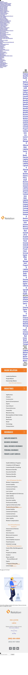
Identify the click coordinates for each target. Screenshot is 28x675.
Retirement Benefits (4, 6)
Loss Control (2, 15)
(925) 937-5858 (14, 642)
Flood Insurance (3, 35)
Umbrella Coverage (4, 28)
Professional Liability (4, 19)
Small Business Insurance (5, 22)
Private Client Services (4, 37)
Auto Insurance (3, 31)
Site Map (14, 633)
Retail (1, 58)
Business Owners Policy (4, 21)
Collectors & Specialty (4, 44)
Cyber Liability (3, 17)
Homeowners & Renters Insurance (6, 30)
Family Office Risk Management (6, 38)
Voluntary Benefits (3, 9)
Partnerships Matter (4, 65)
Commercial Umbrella (12, 516)
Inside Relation (3, 62)
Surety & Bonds (3, 17)
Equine (1, 43)
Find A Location (3, 66)
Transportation (3, 60)
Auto (1, 39)
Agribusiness (2, 47)
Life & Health (2, 45)
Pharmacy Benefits (3, 8)
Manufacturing (3, 54)
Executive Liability (3, 18)
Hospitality (2, 53)
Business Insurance (3, 10)
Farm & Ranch (3, 51)
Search (12, 654)
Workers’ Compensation (4, 27)
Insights (1, 61)
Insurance (2, 1)
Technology (2, 59)
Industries (2, 46)
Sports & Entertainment (4, 49)
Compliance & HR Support (5, 4)
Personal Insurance (3, 29)
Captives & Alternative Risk (5, 20)
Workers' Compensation (12, 482)
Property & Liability (4, 40)
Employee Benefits (3, 2)
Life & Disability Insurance (5, 34)
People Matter (2, 64)
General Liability (3, 12)
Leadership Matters (3, 63)
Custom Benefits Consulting (5, 5)
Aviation (1, 41)
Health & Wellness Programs (5, 3)
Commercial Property (4, 13)
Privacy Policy (14, 630)
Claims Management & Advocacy (6, 16)
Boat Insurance (3, 33)
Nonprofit (2, 56)
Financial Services (3, 52)
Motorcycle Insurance (4, 32)
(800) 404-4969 (14, 639)
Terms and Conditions (14, 628)
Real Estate (2, 57)
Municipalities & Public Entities (6, 55)
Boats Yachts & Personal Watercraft (7, 42)
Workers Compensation (4, 11)
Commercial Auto (3, 14)
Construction (2, 49)
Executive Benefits (3, 7)
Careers (1, 67)
